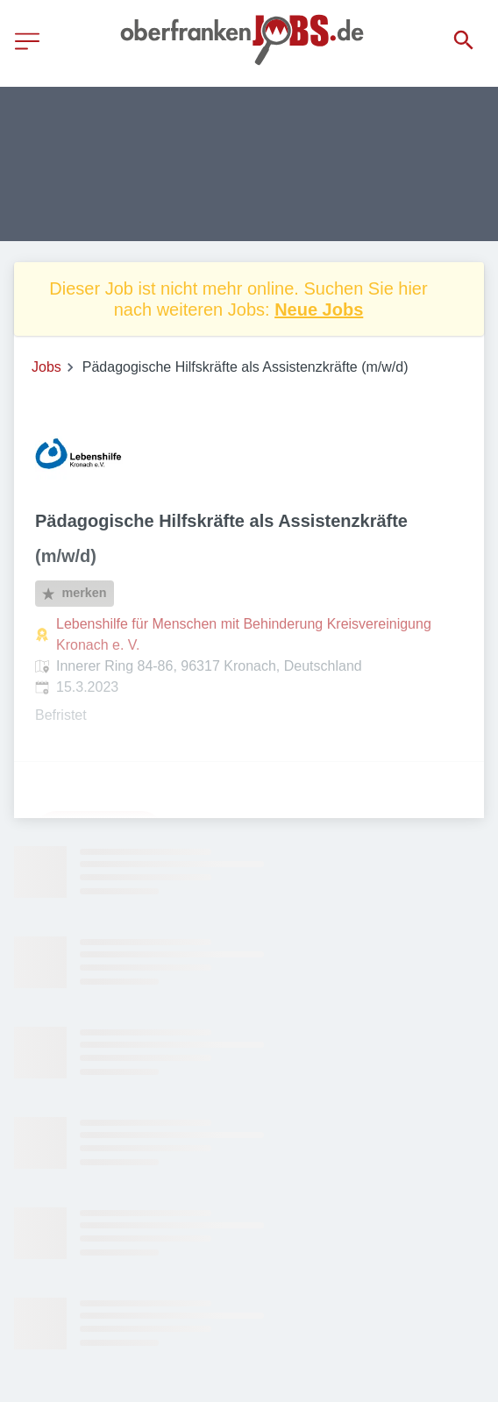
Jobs (46, 366)
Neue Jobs (318, 309)
